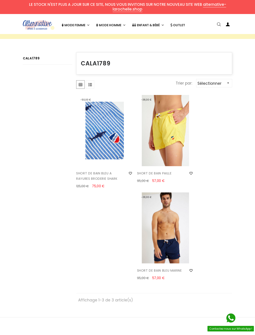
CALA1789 (31, 71)
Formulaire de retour (52, 283)
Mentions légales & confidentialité (102, 294)
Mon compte (152, 261)
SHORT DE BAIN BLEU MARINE (199, 179)
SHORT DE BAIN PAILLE (146, 176)
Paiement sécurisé (102, 270)
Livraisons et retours (53, 274)
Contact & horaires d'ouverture (52, 263)
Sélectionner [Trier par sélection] (214, 96)
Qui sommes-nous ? (102, 261)
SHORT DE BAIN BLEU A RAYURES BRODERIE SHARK (96, 179)
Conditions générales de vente (102, 281)
